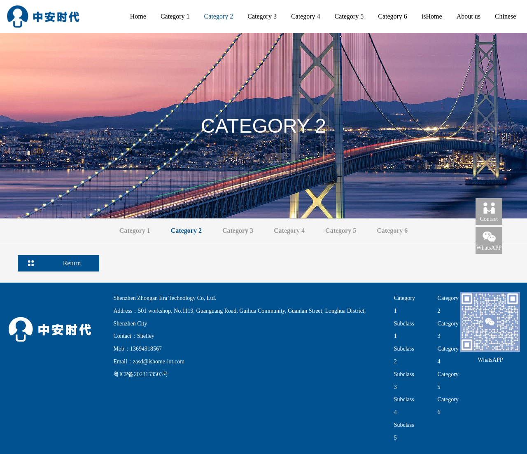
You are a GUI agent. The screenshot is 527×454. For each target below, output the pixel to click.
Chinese (505, 16)
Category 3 (262, 16)
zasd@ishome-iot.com (158, 361)
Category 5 (349, 16)
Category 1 (175, 16)
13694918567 (146, 349)
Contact (489, 211)
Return (72, 263)
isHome (432, 16)
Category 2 (218, 16)
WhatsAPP (488, 240)
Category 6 (392, 16)
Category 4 (305, 16)
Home (138, 16)
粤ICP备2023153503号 (140, 374)
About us (468, 16)
